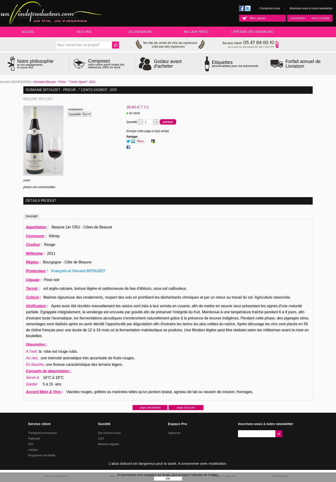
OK (168, 478)
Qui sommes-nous (109, 433)
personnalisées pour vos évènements (235, 63)
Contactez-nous (269, 8)
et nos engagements (35, 64)
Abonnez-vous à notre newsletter (311, 8)
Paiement (34, 438)
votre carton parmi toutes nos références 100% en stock (109, 64)
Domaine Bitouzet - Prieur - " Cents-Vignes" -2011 (71, 90)
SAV (30, 444)
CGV (101, 438)
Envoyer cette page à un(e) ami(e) (147, 131)
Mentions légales (108, 444)
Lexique (33, 449)
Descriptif (31, 216)
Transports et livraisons (42, 433)
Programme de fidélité (41, 455)
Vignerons (174, 433)
